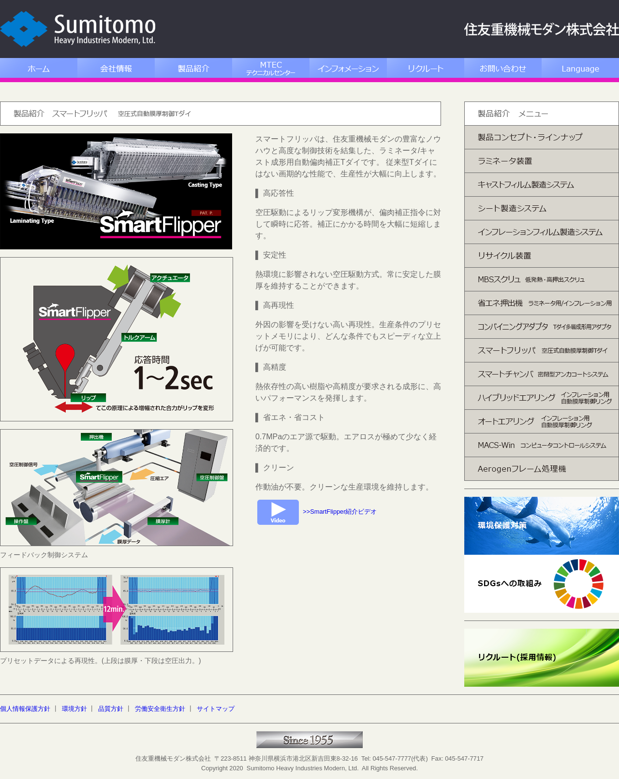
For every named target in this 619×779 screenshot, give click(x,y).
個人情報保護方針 (25, 708)
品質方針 (110, 708)
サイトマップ (216, 708)
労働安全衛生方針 (160, 708)
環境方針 (74, 708)
